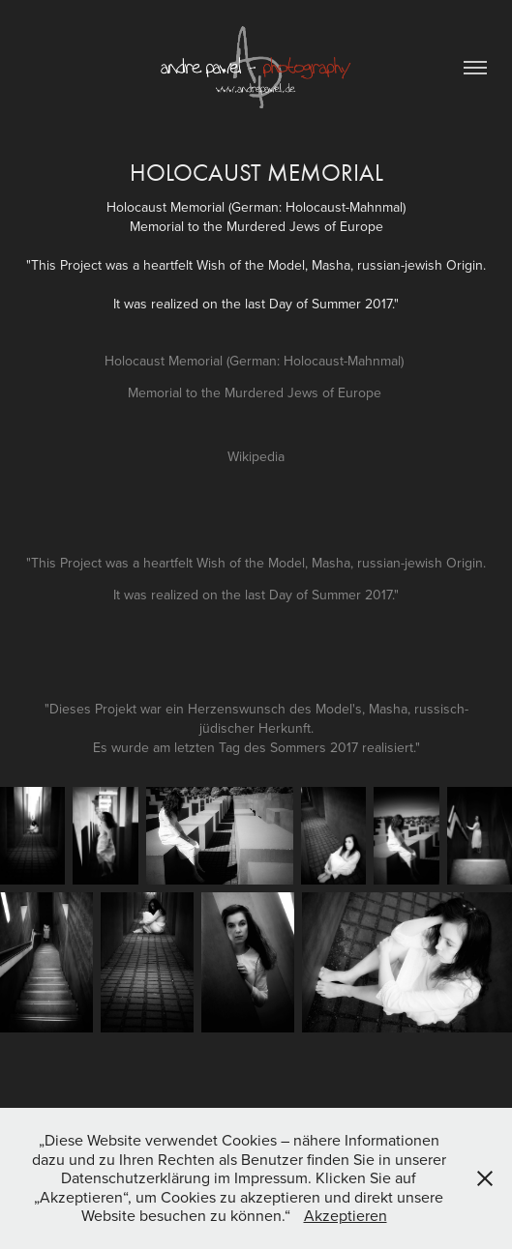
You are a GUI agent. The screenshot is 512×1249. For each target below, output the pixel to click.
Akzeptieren (345, 1215)
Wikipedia (256, 456)
